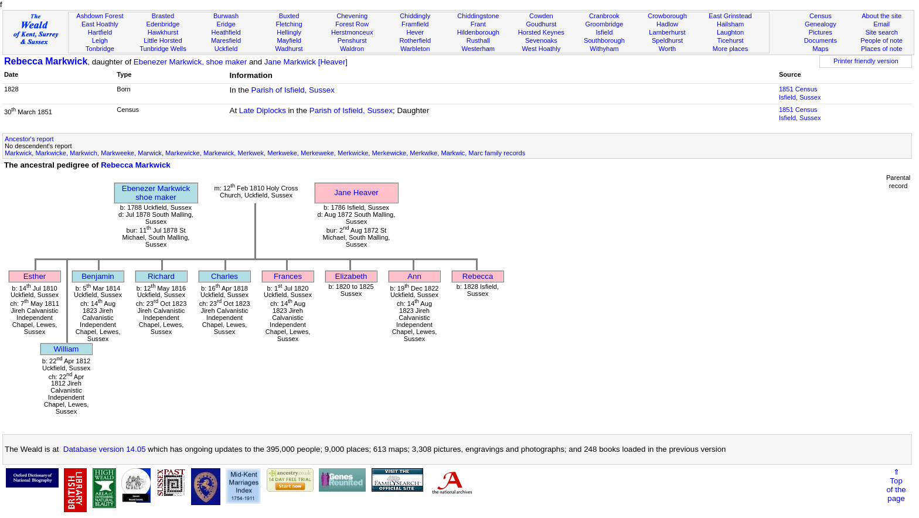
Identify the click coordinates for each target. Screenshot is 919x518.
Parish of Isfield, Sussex (293, 90)
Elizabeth (351, 276)
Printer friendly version (865, 60)
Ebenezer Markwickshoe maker (156, 193)
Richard (161, 276)
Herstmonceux (352, 32)
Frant (478, 24)
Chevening (351, 15)
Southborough (604, 40)
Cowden (541, 15)
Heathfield (226, 32)
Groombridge (605, 24)
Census (820, 15)
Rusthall (478, 40)
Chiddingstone (478, 15)
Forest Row (352, 24)
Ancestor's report (29, 138)
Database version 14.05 (104, 449)
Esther (34, 276)
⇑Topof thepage (896, 485)
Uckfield (226, 48)
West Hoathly (541, 48)
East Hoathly (99, 24)
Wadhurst (289, 48)
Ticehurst (730, 40)
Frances (288, 276)
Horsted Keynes (541, 32)
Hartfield (100, 32)
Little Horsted (163, 40)
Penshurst (352, 40)
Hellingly (289, 32)
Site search (881, 32)
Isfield (603, 32)
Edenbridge (163, 24)
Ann (414, 276)
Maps (820, 48)
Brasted (163, 15)
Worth (667, 48)
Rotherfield (415, 40)
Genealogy (820, 24)
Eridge (226, 24)
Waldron (352, 48)
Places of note (881, 48)
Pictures (820, 32)
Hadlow (667, 24)
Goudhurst (541, 24)
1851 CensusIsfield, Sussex (800, 93)
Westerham (478, 48)
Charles (224, 276)
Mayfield (289, 40)
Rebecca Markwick (45, 61)
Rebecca (477, 276)
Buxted (289, 15)
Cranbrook (604, 15)
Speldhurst (667, 40)
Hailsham (730, 24)
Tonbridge (100, 48)
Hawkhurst (163, 32)
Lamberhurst (667, 32)
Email (881, 24)
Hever (415, 32)
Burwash (226, 15)
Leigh (100, 40)
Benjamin (97, 276)
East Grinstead (730, 15)
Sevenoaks (541, 40)
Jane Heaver (356, 192)
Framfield (414, 24)
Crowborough (667, 15)
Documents (820, 40)
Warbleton (415, 48)
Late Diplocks (262, 110)
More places (730, 48)
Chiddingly (415, 15)
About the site (881, 15)
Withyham (604, 48)
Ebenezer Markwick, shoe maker (190, 61)
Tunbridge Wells (162, 48)
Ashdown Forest (99, 15)
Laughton (730, 32)
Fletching (289, 24)
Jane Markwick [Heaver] (306, 61)
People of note (881, 40)
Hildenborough (478, 32)
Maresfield (226, 40)
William (66, 349)
